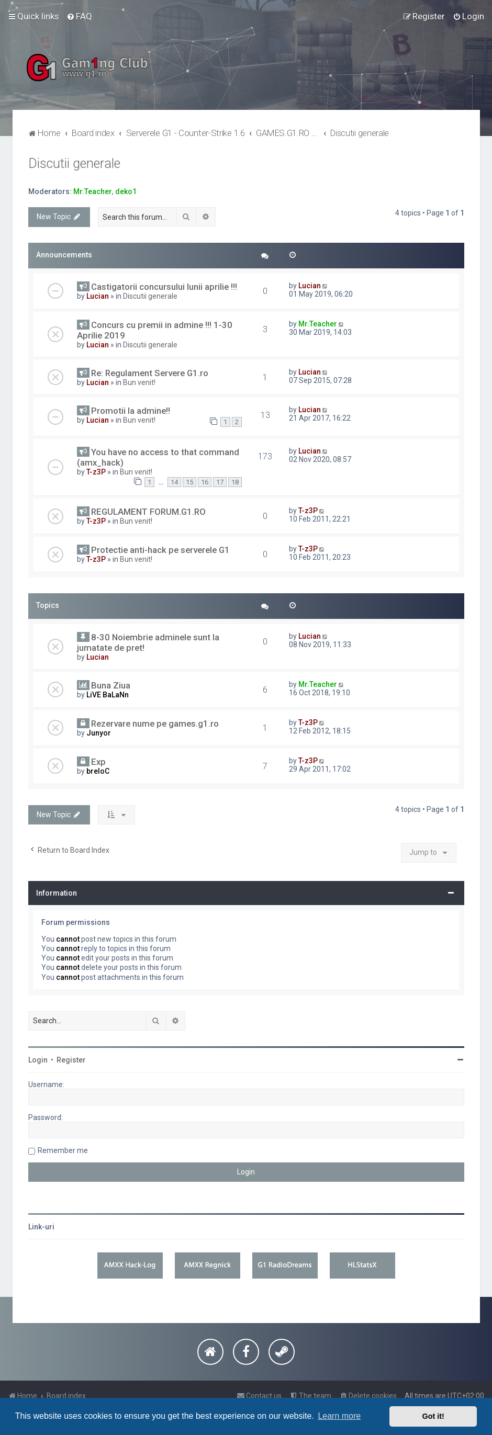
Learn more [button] (339, 1415)
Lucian (97, 296)
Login (38, 1060)
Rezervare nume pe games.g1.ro (155, 723)
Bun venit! (139, 382)
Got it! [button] (433, 1416)
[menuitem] (79, 16)
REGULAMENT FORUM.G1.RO (148, 511)
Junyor (98, 733)
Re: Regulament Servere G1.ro (149, 373)
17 (219, 482)
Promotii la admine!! (130, 410)
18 (235, 482)
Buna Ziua (110, 685)
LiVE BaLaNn (107, 695)
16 (204, 482)
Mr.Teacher (92, 191)
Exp (98, 761)
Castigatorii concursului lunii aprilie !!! (164, 286)
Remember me (63, 1150)
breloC (97, 771)
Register (71, 1060)
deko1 (126, 191)
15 (189, 482)
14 (174, 482)
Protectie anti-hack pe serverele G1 (160, 550)
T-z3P (96, 472)
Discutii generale (74, 163)
